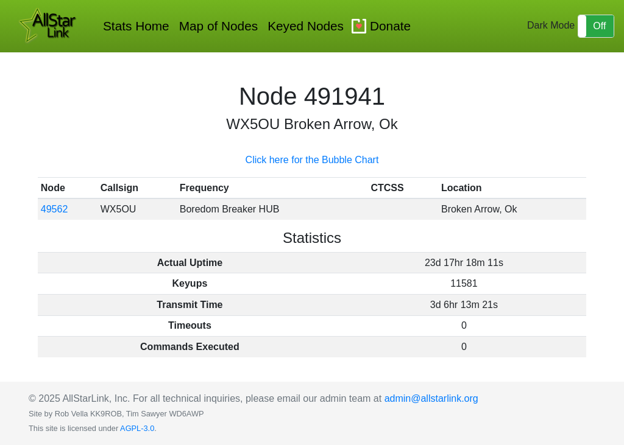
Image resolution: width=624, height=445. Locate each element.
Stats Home (136, 26)
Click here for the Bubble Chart (312, 160)
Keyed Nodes (306, 26)
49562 (54, 209)
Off (599, 26)
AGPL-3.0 (137, 428)
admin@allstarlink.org (431, 398)
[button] (596, 26)
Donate (390, 26)
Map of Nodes (218, 26)
